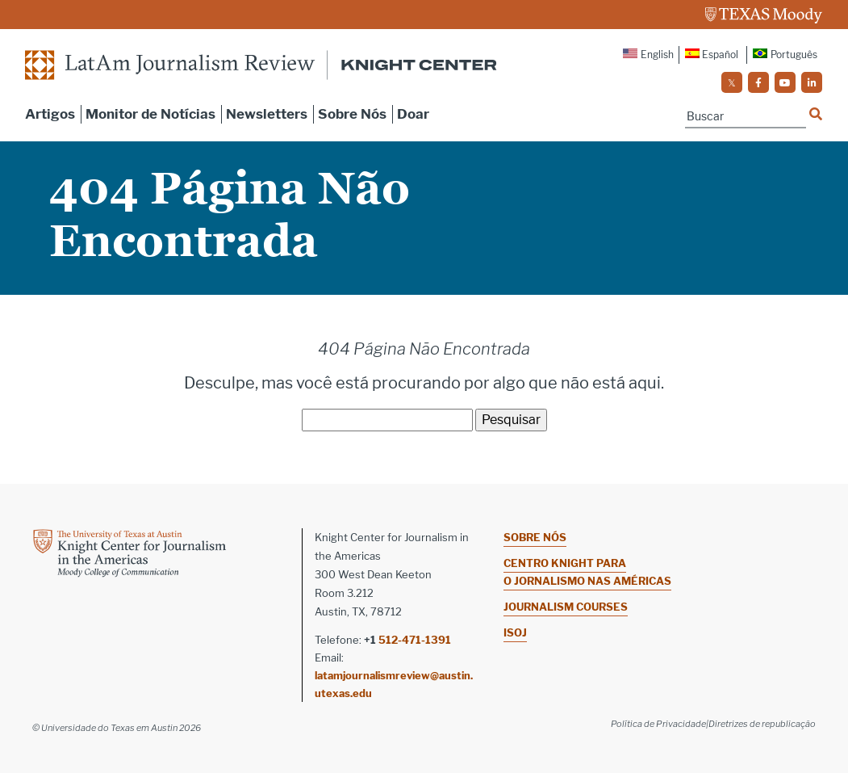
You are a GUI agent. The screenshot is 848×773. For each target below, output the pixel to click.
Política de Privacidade (658, 723)
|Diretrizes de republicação (761, 723)
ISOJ (515, 632)
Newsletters (266, 114)
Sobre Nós (352, 114)
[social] (731, 82)
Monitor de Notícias (150, 114)
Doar (413, 114)
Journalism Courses (565, 606)
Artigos (50, 114)
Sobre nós (534, 537)
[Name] (745, 116)
